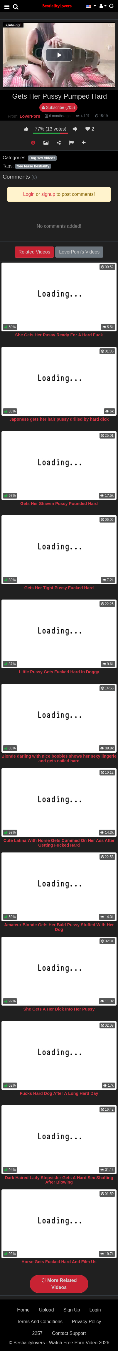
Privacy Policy (86, 1321)
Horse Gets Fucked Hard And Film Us (58, 1261)
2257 (37, 1333)
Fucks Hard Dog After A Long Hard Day (59, 1093)
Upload (46, 1309)
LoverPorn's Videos (79, 251)
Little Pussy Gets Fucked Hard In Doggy (59, 671)
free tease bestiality (32, 166)
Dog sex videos (42, 158)
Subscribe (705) (58, 107)
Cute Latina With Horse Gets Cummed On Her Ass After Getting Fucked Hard (59, 842)
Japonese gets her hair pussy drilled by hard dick (59, 419)
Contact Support (69, 1333)
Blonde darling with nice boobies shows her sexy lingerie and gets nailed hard (59, 758)
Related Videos (34, 251)
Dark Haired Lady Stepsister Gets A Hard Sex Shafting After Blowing (59, 1180)
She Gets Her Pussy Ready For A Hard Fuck (59, 335)
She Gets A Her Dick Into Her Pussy (59, 1009)
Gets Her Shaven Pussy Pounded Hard (59, 503)
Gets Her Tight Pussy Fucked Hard (59, 587)
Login (95, 1309)
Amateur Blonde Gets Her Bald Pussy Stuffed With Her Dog (59, 927)
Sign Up (71, 1309)
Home (23, 1309)
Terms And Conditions (40, 1321)
